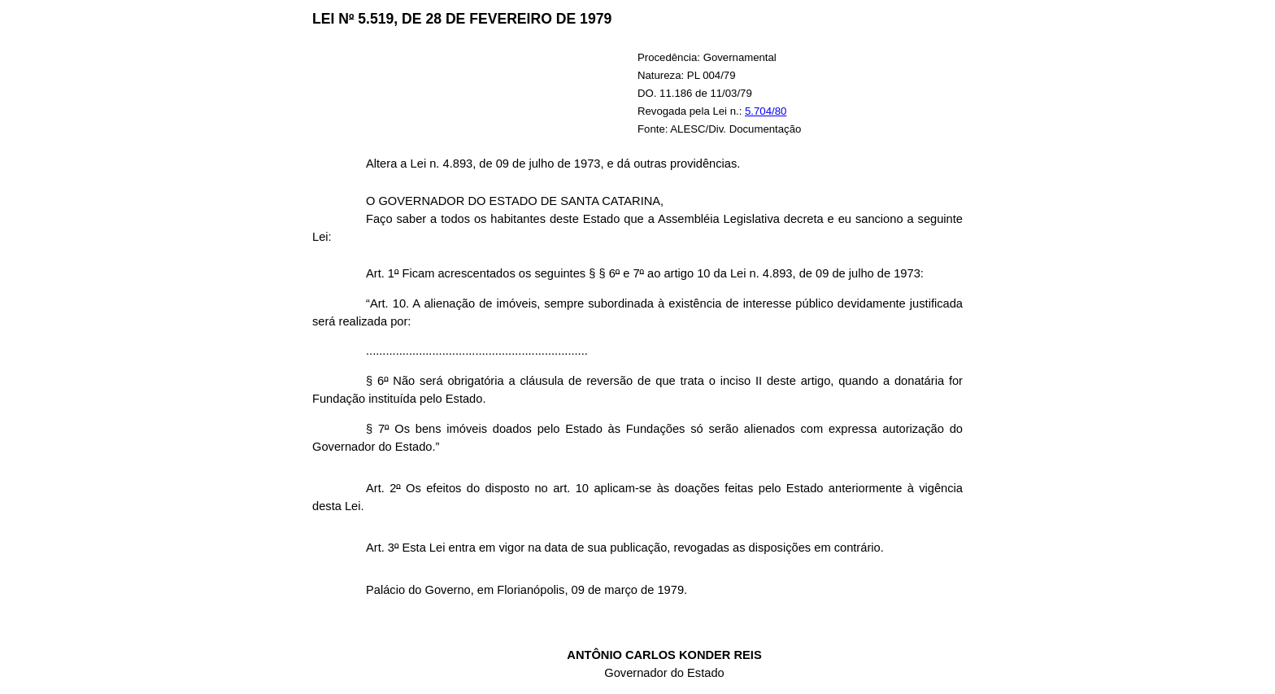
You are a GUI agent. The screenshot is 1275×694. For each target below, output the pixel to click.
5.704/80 (765, 111)
